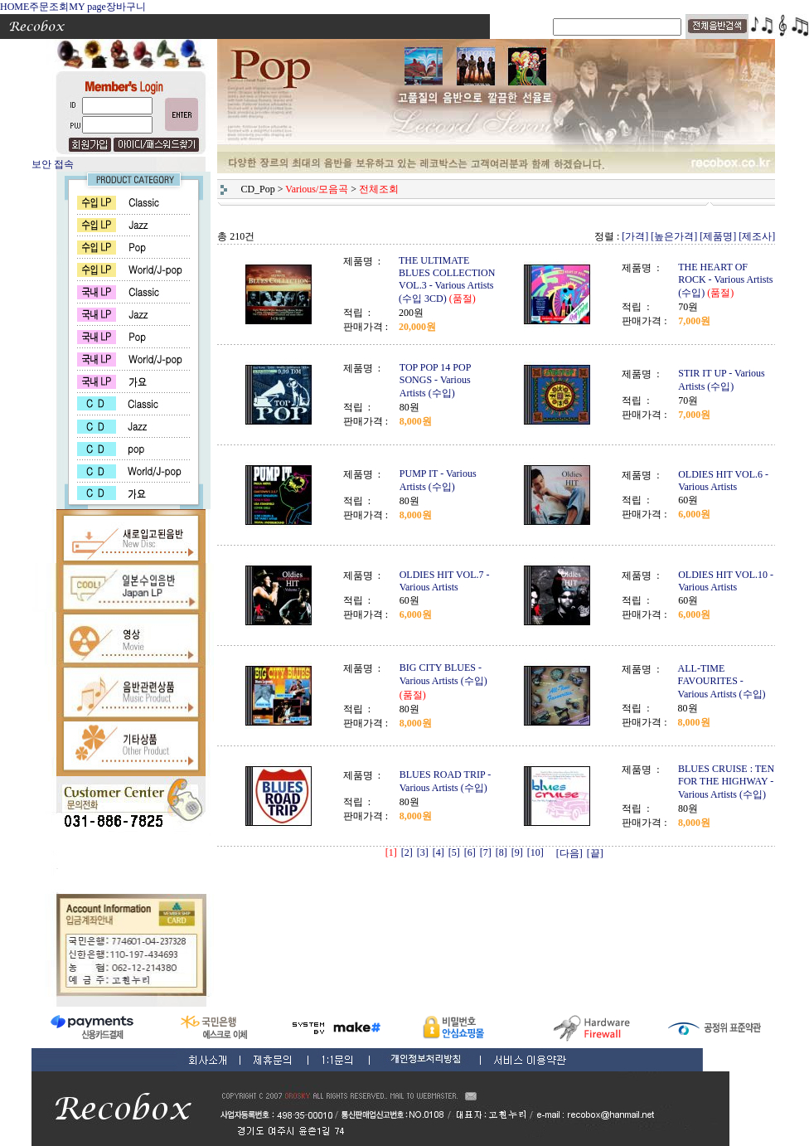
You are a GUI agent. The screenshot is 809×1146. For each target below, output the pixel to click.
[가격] (635, 236)
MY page (87, 6)
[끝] (595, 853)
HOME (14, 6)
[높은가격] (674, 236)
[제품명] (718, 236)
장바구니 (126, 6)
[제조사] (757, 236)
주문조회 (49, 6)
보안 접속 (52, 164)
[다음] (569, 853)
